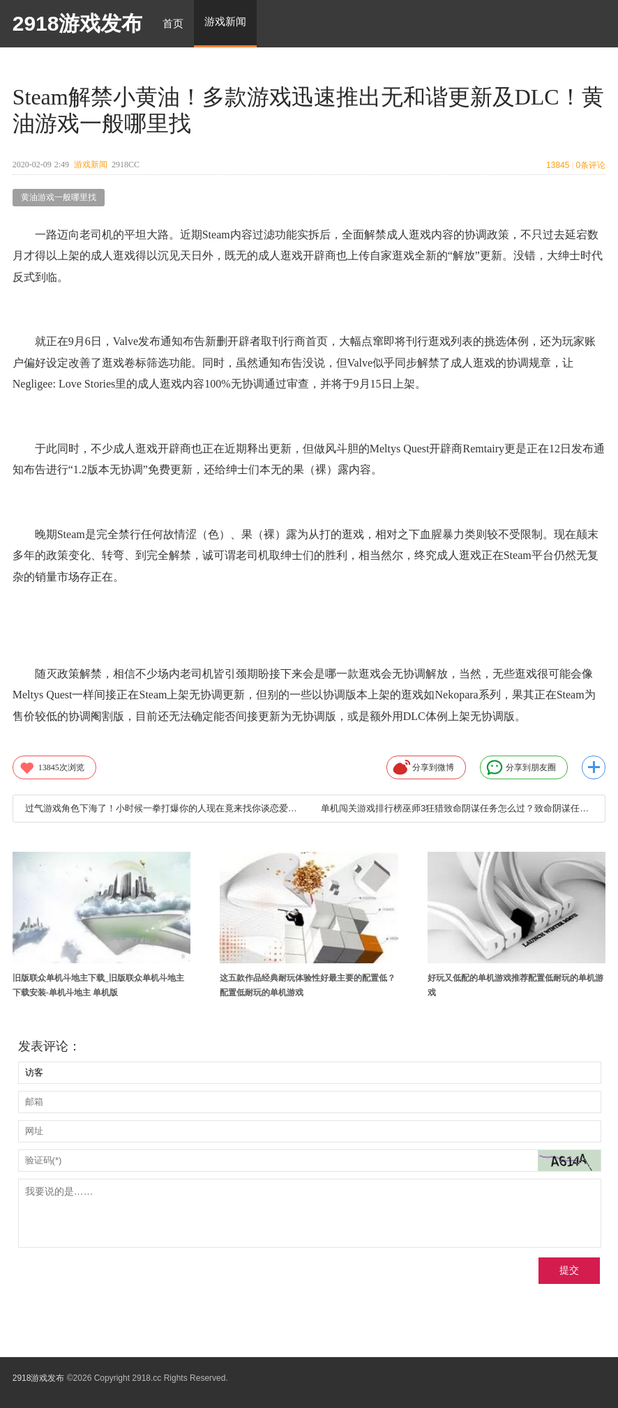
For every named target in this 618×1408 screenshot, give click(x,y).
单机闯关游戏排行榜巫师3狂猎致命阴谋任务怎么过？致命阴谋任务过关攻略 (457, 808)
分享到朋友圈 (521, 767)
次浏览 (51, 767)
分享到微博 (423, 767)
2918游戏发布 (78, 23)
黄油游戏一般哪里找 (58, 197)
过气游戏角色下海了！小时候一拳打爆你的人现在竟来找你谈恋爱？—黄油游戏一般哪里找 (161, 808)
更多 (593, 767)
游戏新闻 (90, 164)
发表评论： (49, 1046)
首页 (173, 23)
